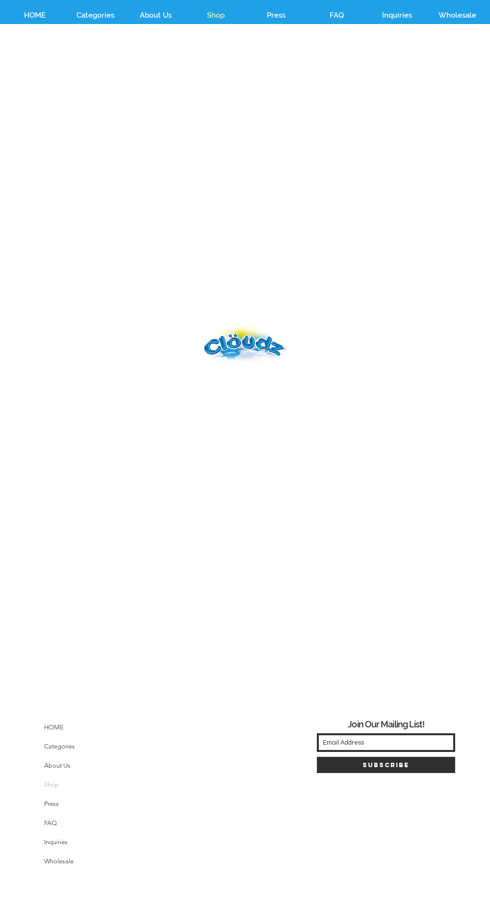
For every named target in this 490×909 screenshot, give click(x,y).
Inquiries (56, 842)
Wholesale (59, 861)
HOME (54, 727)
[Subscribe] (386, 765)
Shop (51, 784)
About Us (57, 765)
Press (51, 803)
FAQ (50, 823)
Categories (59, 746)
